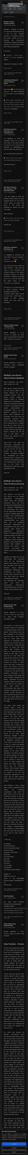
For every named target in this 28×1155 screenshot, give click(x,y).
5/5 (9, 874)
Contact (6, 12)
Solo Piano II (10, 181)
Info (15, 9)
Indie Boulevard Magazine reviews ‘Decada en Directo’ (11, 81)
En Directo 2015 (18, 347)
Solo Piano (10, 319)
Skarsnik (13, 876)
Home (5, 9)
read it (10, 278)
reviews (5, 74)
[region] (14, 1142)
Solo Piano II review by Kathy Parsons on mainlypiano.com (10, 131)
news (19, 916)
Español (24, 1)
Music (10, 9)
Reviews (9, 72)
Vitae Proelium (11, 599)
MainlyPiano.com (9, 287)
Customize (13, 1148)
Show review (7, 68)
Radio (9, 916)
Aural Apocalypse (9, 896)
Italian (20, 72)
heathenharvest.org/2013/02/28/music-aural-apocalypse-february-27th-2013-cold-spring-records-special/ (15, 910)
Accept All (14, 1144)
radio (22, 916)
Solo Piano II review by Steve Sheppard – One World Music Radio (10, 189)
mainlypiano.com (9, 145)
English (16, 72)
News (9, 179)
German (20, 597)
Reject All (14, 1152)
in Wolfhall (18, 362)
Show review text (9, 231)
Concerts (20, 9)
